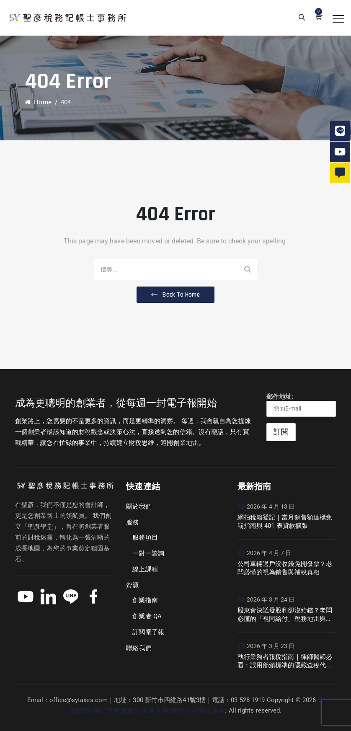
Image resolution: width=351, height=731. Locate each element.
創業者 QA (147, 616)
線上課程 (144, 569)
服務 (132, 522)
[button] (175, 295)
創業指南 (144, 600)
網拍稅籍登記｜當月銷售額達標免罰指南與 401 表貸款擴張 (285, 522)
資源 (132, 585)
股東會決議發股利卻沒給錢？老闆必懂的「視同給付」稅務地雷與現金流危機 (285, 615)
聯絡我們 (138, 648)
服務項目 (144, 537)
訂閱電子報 (148, 632)
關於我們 (138, 506)
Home (38, 102)
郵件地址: (301, 405)
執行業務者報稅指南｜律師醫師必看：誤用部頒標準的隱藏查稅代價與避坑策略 (285, 661)
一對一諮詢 (148, 553)
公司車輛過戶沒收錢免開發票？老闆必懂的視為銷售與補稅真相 (285, 568)
